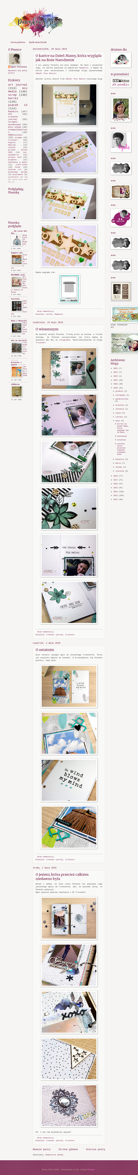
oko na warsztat (19, 340)
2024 (116, 368)
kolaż (17, 167)
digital (12, 143)
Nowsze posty (42, 1149)
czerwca (119, 417)
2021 (116, 380)
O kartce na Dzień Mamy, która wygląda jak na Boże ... (122, 428)
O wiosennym (47, 329)
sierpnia (120, 409)
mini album (14, 127)
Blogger (91, 1170)
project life (14, 157)
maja (118, 421)
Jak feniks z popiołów (25, 371)
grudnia (119, 391)
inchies (12, 147)
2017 (116, 480)
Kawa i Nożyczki (19, 321)
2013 (116, 496)
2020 (116, 384)
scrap (12, 95)
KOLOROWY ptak (18, 275)
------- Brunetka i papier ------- (18, 362)
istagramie (64, 340)
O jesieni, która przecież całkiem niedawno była (120, 449)
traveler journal (54, 635)
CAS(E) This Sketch (76, 79)
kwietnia (120, 459)
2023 (116, 372)
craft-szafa (21, 165)
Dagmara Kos (17, 253)
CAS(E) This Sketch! (46, 73)
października (121, 399)
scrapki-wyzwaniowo (14, 123)
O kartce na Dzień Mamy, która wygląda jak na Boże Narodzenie (69, 58)
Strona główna (18, 42)
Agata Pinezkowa (19, 67)
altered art (14, 170)
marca (118, 463)
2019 (116, 388)
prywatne (12, 160)
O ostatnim (45, 650)
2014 (116, 492)
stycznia (120, 471)
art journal (17, 84)
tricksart (70, 635)
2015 (116, 488)
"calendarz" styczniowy (25, 348)
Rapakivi (83, 68)
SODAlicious (15, 135)
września (120, 405)
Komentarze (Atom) (54, 1155)
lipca (118, 413)
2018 (116, 476)
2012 (116, 499)
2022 (116, 376)
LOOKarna (15, 384)
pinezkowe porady (17, 172)
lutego (119, 467)
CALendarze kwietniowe (25, 328)
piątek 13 (17, 105)
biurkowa (15, 299)
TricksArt (41, 343)
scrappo (18, 138)
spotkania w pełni (17, 162)
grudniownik (13, 177)
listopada (120, 395)
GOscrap (12, 145)
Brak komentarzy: (46, 311)
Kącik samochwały (38, 42)
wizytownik (17, 175)
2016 (116, 484)
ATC (10, 114)
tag (25, 177)
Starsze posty (95, 1149)
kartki (49, 314)
